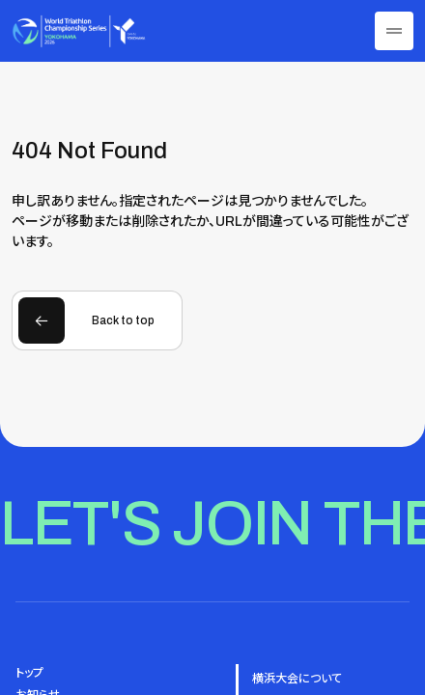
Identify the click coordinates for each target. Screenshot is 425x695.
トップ (29, 673)
